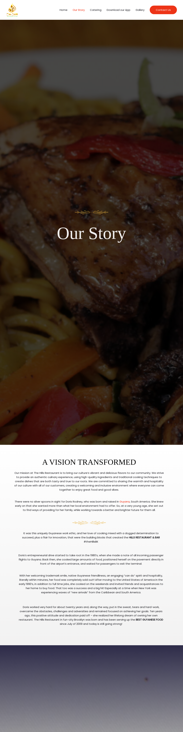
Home (63, 11)
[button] (163, 11)
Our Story (79, 11)
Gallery (140, 11)
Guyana (125, 503)
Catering (95, 11)
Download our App (118, 11)
